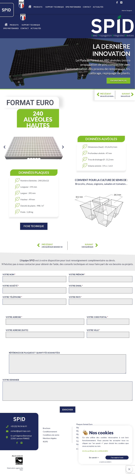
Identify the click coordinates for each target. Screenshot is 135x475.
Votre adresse (14, 317)
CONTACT (87, 7)
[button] (4, 147)
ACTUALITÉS (98, 7)
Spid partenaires (73, 7)
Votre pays (75, 297)
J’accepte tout (117, 457)
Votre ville (93, 330)
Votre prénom (77, 274)
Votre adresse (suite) (17, 330)
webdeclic (108, 462)
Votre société (11, 286)
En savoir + (94, 457)
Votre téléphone (12, 297)
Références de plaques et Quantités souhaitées (34, 353)
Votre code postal (97, 317)
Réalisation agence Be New (15, 469)
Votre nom (9, 274)
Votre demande (11, 380)
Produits (39, 7)
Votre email (76, 286)
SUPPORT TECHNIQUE (54, 7)
